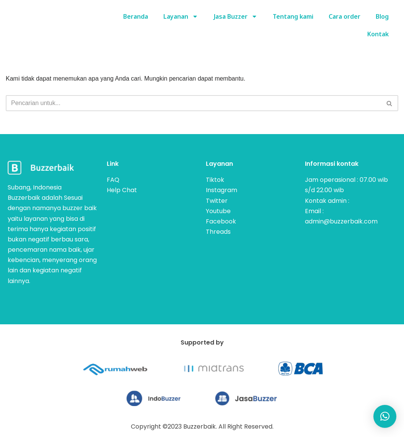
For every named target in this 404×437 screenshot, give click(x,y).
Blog (382, 16)
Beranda (134, 16)
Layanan (180, 16)
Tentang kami (293, 16)
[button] (384, 416)
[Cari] (193, 103)
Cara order (344, 16)
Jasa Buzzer (235, 16)
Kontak (378, 34)
